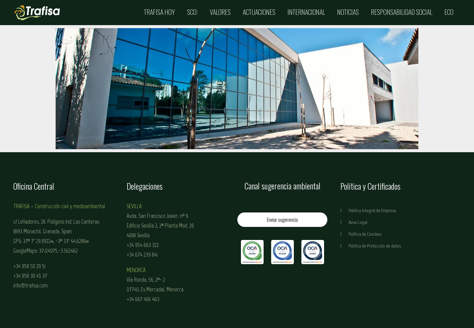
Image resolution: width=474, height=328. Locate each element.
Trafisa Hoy (159, 12)
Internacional (306, 12)
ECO (448, 12)
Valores (220, 12)
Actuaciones (259, 12)
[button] (60, 88)
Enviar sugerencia (282, 219)
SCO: (192, 12)
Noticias (348, 12)
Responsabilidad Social (401, 12)
